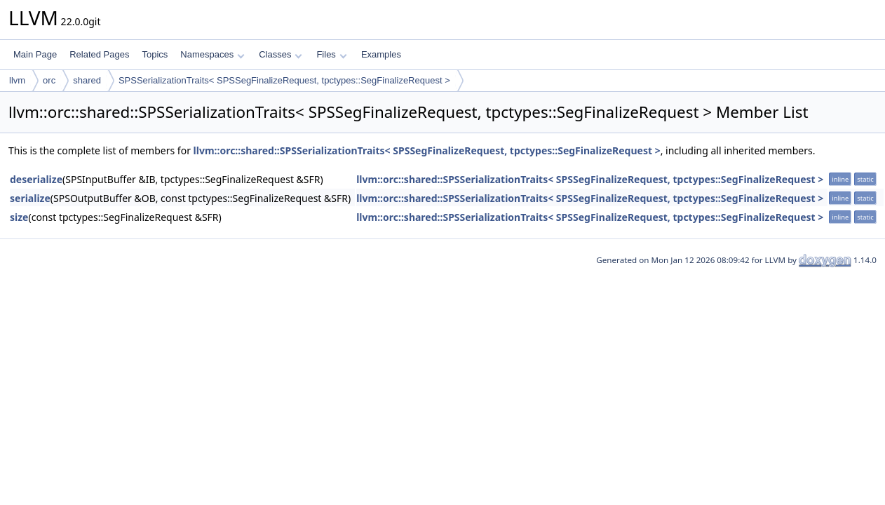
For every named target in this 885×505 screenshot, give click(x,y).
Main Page (35, 54)
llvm (17, 80)
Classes (280, 54)
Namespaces (212, 54)
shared (87, 80)
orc (49, 80)
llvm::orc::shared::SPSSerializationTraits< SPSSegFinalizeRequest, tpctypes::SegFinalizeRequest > (427, 150)
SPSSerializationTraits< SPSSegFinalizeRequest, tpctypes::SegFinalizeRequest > (284, 80)
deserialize (36, 179)
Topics (155, 54)
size (19, 217)
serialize (30, 198)
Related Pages (99, 54)
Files (331, 54)
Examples (381, 54)
